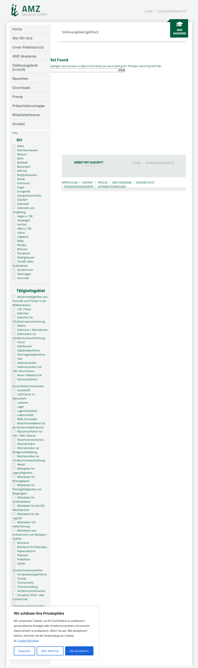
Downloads (21, 87)
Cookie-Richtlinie (28, 640)
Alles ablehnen (50, 651)
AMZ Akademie (24, 56)
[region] (53, 633)
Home (17, 29)
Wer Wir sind (22, 38)
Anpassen (24, 651)
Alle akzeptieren (79, 651)
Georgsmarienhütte (172, 11)
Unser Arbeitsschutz (28, 47)
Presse (17, 96)
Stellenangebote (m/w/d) (25, 67)
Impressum (70, 182)
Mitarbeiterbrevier (26, 115)
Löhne (148, 11)
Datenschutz (145, 182)
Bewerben (20, 78)
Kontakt (18, 124)
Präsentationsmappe (28, 105)
